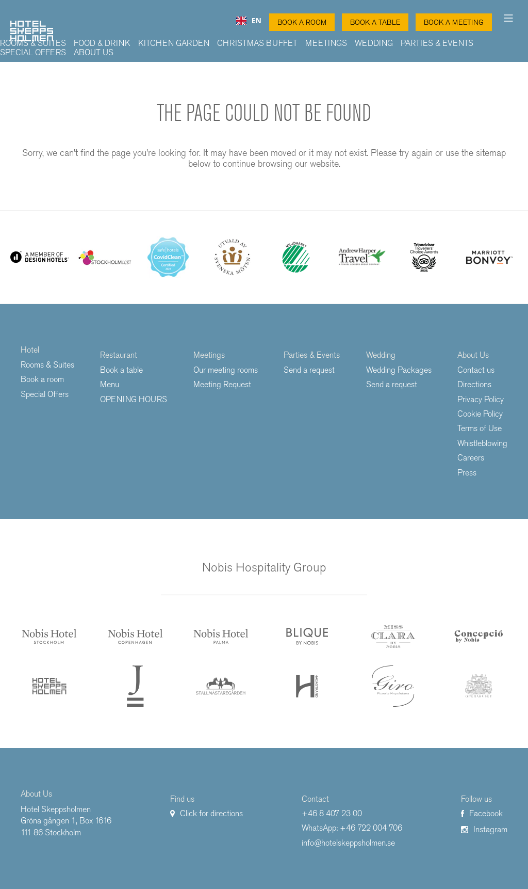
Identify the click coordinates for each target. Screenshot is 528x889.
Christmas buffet (257, 43)
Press (466, 472)
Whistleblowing (482, 443)
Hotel (30, 349)
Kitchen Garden (173, 43)
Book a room (42, 379)
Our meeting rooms (225, 369)
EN (248, 21)
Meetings (326, 43)
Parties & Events (437, 43)
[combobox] (248, 20)
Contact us (475, 369)
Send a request (309, 369)
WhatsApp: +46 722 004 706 (352, 827)
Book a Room (301, 22)
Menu (109, 384)
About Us (93, 52)
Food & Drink (102, 43)
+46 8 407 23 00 (332, 813)
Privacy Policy (480, 399)
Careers (470, 457)
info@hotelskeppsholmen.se (348, 842)
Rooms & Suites (33, 43)
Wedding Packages (399, 369)
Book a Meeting (454, 22)
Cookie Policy (480, 413)
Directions (474, 384)
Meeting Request (222, 384)
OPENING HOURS (133, 399)
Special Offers (33, 52)
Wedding (374, 43)
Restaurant (118, 355)
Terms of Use (479, 428)
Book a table (375, 22)
